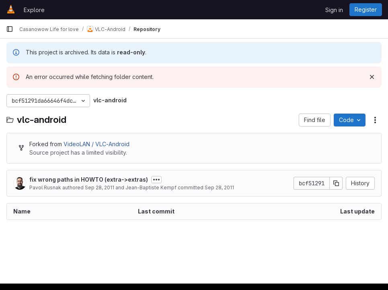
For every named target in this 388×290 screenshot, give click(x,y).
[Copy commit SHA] (336, 183)
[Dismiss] (372, 77)
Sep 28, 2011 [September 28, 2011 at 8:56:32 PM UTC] (99, 187)
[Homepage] (10, 9)
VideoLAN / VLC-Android (96, 144)
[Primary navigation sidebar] (9, 29)
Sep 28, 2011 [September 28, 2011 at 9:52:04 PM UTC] (219, 187)
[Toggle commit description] (156, 179)
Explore (34, 9)
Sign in (334, 9)
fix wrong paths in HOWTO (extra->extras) (88, 179)
